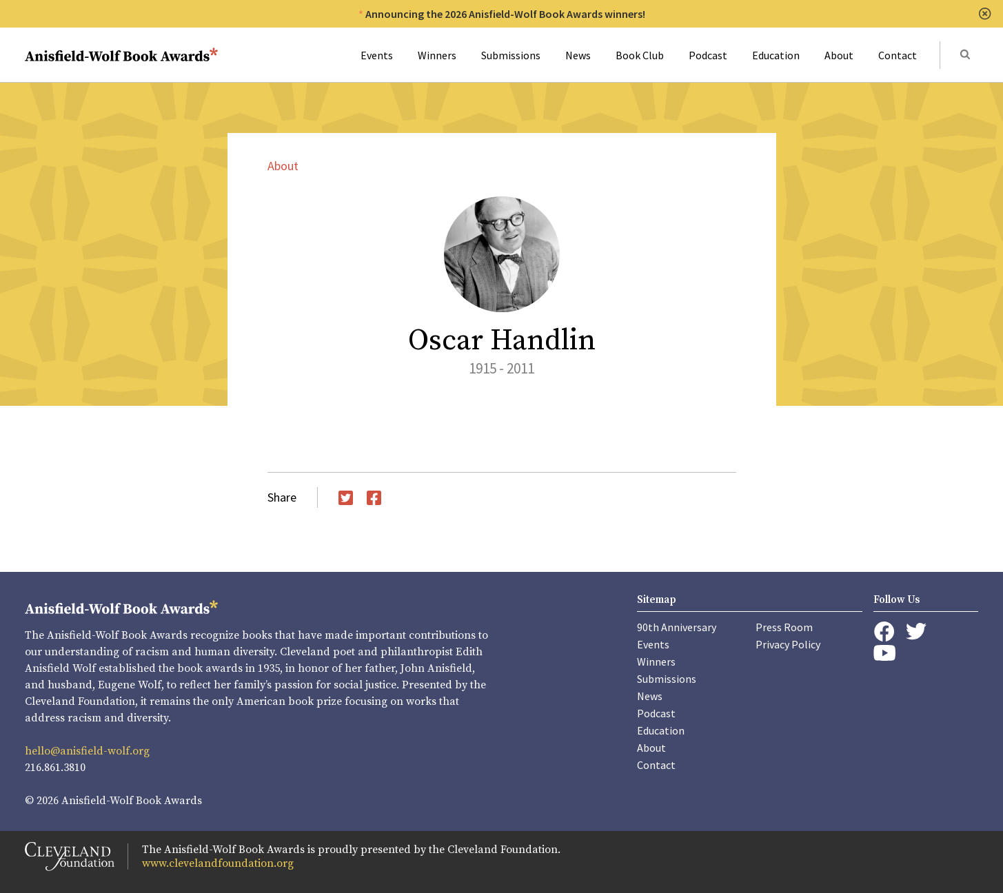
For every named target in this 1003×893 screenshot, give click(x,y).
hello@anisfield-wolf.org (87, 751)
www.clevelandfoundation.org (218, 863)
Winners (437, 55)
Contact (897, 55)
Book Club (640, 55)
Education (776, 55)
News (578, 55)
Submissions (510, 55)
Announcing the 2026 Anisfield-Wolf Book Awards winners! (505, 14)
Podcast (708, 55)
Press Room (784, 627)
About (838, 55)
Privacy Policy (788, 644)
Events (377, 55)
